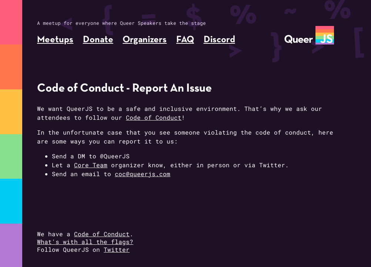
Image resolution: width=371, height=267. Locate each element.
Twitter (117, 249)
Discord (219, 40)
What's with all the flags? (85, 241)
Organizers (145, 40)
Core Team (90, 165)
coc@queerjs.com (142, 174)
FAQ (185, 40)
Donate (98, 40)
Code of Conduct (153, 117)
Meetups (55, 40)
